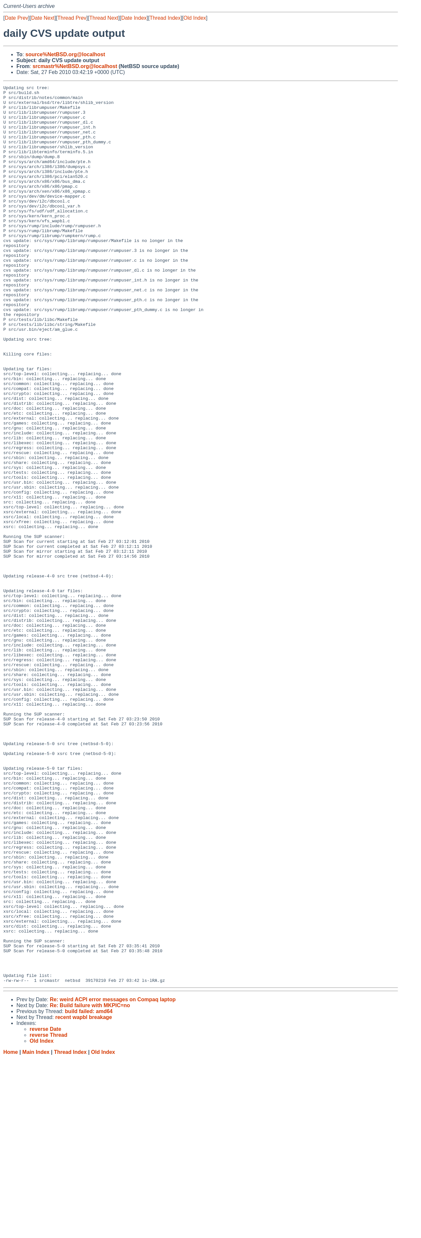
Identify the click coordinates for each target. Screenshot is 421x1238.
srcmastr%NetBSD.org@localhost (75, 66)
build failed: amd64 (88, 1191)
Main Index (36, 1231)
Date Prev (16, 18)
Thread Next (103, 18)
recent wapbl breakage (83, 1197)
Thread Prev (72, 18)
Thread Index (165, 18)
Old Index (195, 18)
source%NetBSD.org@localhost (65, 54)
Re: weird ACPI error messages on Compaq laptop (113, 1179)
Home (10, 1231)
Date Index (133, 18)
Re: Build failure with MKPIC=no (90, 1185)
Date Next (42, 18)
